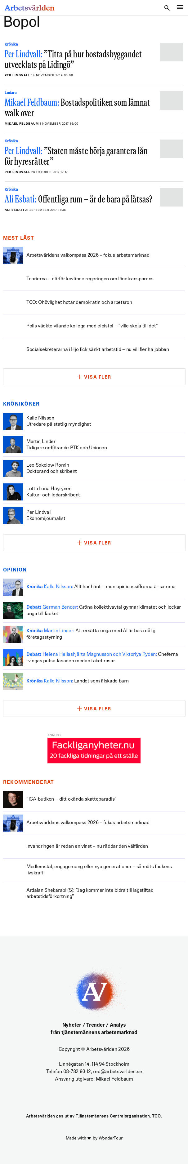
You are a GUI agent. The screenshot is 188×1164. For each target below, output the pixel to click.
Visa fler (97, 377)
